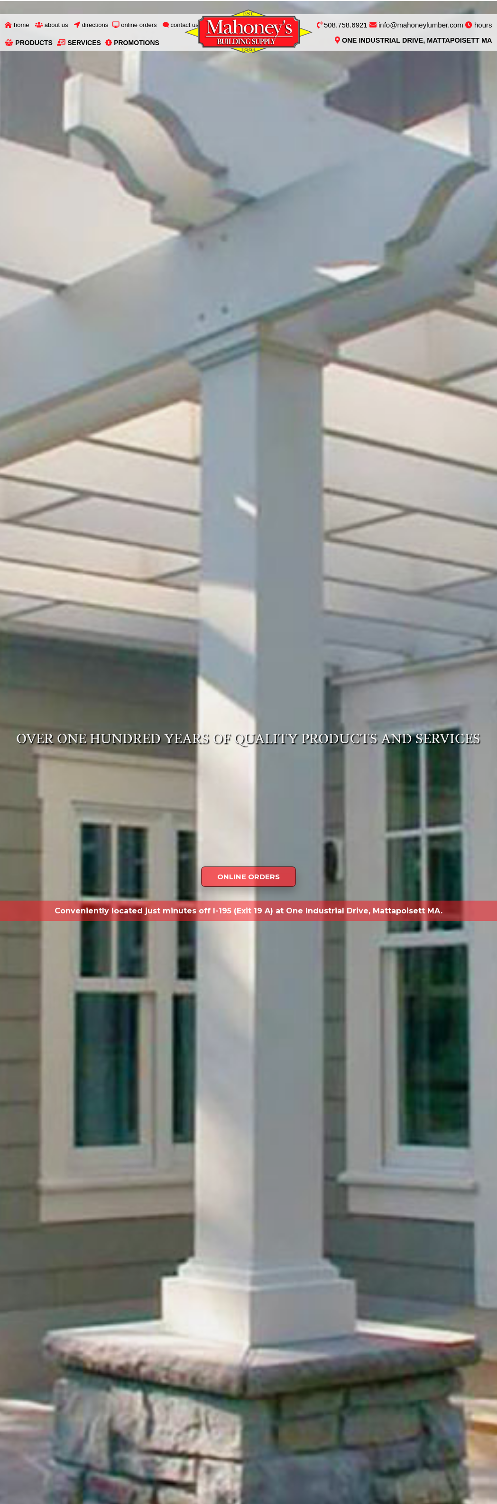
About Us (51, 24)
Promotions (132, 42)
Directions (91, 24)
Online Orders (134, 24)
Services (79, 42)
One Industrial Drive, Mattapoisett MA (413, 40)
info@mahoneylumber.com (416, 25)
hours (478, 25)
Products (28, 42)
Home (17, 24)
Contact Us (181, 24)
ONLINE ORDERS (248, 876)
